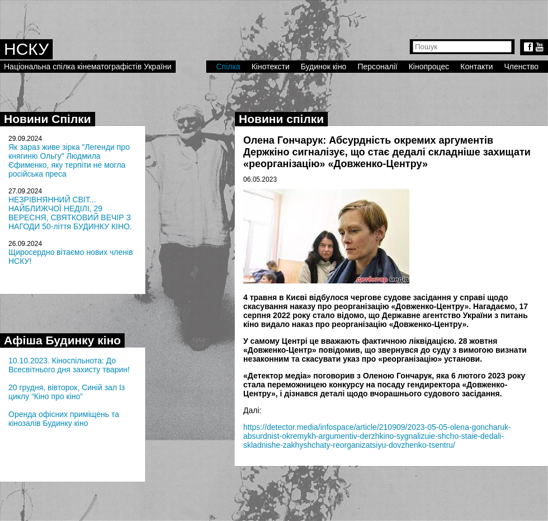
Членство (521, 66)
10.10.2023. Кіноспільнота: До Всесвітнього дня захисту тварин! (69, 365)
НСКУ (26, 49)
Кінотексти (271, 66)
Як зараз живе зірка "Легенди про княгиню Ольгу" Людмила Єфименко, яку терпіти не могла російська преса (69, 160)
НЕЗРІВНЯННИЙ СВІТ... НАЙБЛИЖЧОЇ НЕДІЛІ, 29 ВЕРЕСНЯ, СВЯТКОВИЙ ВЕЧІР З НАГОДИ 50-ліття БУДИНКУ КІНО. (70, 213)
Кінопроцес (429, 66)
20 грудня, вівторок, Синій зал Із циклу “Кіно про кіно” (66, 392)
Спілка (228, 66)
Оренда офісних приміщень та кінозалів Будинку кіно (63, 419)
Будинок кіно (324, 66)
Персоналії (377, 66)
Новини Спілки (47, 118)
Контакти (476, 66)
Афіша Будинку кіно (62, 340)
